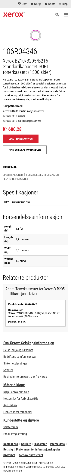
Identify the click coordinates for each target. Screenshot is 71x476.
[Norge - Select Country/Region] (36, 4)
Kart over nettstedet (31, 455)
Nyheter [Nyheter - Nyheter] (8, 370)
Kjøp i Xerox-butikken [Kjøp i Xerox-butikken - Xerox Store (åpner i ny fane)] (16, 392)
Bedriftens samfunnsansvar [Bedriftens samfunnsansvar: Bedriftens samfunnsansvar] (20, 356)
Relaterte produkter (15, 178)
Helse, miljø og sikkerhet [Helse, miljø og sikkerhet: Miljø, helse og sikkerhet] (18, 350)
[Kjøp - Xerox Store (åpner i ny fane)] (63, 4)
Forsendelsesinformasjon (42, 174)
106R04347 (31, 304)
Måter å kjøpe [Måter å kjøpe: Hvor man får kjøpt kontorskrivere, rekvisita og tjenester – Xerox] (14, 385)
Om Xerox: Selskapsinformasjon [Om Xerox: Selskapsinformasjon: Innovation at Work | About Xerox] (28, 343)
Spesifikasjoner (13, 174)
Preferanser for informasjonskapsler (38, 449)
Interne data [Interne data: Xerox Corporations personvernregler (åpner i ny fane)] (57, 444)
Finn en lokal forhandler (17, 412)
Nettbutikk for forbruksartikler (21, 398)
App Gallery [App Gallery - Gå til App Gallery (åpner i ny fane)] (10, 405)
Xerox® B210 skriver (14, 116)
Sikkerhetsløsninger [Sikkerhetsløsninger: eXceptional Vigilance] (15, 363)
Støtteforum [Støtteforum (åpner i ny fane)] (10, 427)
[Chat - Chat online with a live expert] (22, 4)
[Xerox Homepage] (14, 15)
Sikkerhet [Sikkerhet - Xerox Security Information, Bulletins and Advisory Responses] (9, 455)
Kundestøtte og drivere (21, 420)
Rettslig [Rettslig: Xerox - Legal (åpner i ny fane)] (8, 449)
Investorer (40, 444)
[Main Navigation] (65, 15)
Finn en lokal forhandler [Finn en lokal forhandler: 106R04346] (25, 149)
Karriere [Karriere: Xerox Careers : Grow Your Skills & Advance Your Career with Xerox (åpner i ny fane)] (26, 444)
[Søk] (57, 15)
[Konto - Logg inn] (50, 4)
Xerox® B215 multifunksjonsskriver (22, 120)
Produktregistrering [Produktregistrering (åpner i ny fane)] (15, 434)
